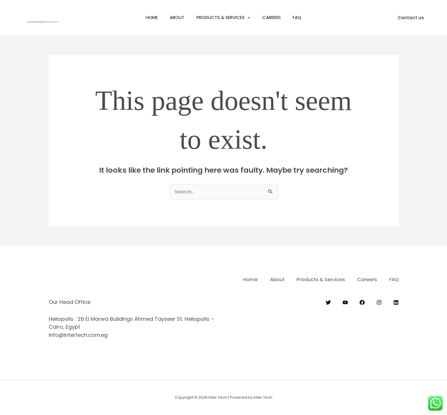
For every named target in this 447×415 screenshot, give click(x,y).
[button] (247, 17)
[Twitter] (328, 310)
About (174, 17)
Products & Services (223, 17)
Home (147, 17)
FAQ (302, 17)
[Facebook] (362, 310)
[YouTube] (345, 310)
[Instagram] (379, 310)
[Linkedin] (396, 310)
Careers (274, 17)
